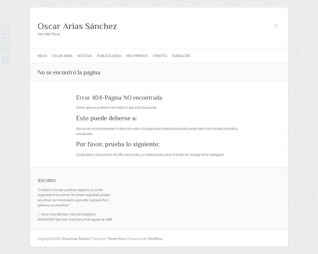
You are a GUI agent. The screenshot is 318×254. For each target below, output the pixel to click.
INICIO (42, 56)
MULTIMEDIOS (137, 56)
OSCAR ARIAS (62, 56)
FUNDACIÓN (181, 56)
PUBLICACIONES (109, 56)
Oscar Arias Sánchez (77, 26)
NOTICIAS (85, 56)
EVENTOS (160, 56)
